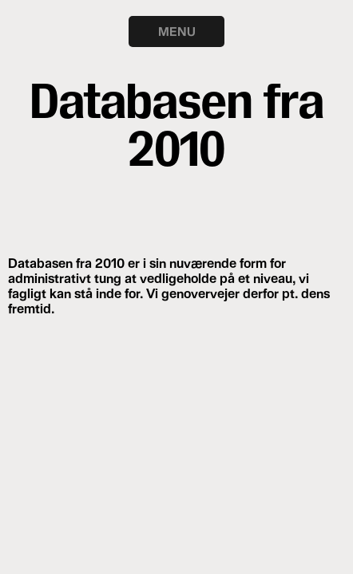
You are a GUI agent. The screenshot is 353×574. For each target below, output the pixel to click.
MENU (177, 31)
